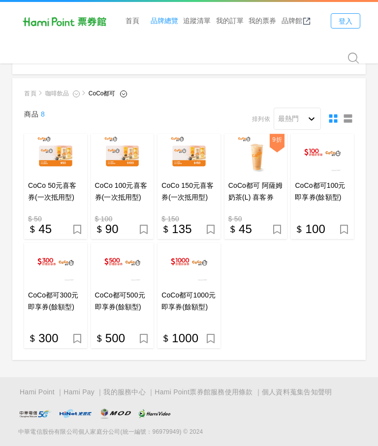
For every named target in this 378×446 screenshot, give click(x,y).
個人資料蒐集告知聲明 (297, 392)
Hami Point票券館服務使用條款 (203, 392)
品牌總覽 (164, 20)
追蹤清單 (197, 20)
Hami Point (37, 392)
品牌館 (296, 21)
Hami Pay (78, 392)
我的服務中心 (124, 392)
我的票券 (262, 20)
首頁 (132, 20)
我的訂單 (230, 20)
